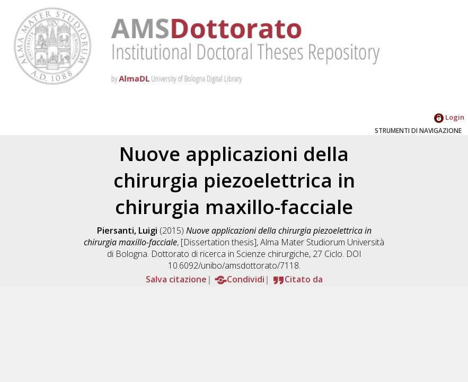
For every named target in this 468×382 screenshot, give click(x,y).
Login (449, 117)
